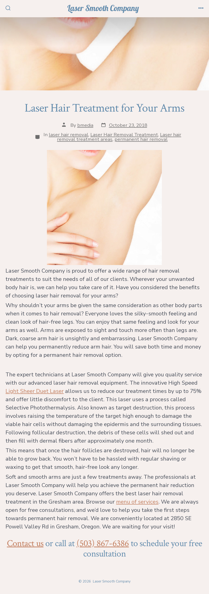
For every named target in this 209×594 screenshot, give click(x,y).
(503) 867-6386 (103, 543)
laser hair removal (68, 134)
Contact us (25, 543)
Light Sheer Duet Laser (35, 391)
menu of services (137, 501)
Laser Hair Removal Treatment (124, 134)
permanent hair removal (141, 139)
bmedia (85, 125)
